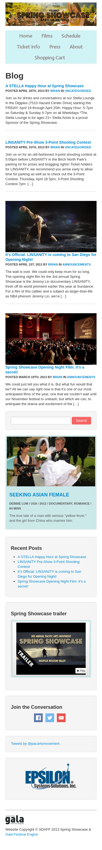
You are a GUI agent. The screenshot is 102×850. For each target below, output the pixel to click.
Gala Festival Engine (21, 834)
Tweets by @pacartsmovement (35, 744)
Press (54, 47)
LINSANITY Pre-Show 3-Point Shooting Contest (48, 142)
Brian (55, 90)
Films (46, 36)
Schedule (70, 36)
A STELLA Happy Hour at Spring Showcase (44, 86)
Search (81, 420)
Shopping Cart (50, 58)
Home (25, 36)
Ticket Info (28, 47)
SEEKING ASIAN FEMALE (39, 495)
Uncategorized (78, 90)
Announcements (77, 264)
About (76, 47)
